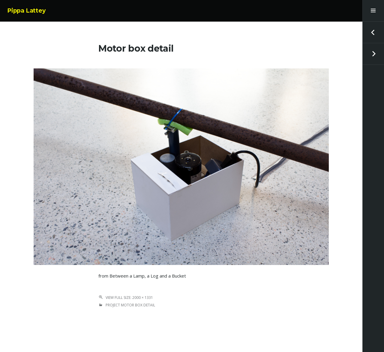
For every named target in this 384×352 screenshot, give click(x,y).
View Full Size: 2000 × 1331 (129, 297)
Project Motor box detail (130, 305)
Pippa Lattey (26, 10)
